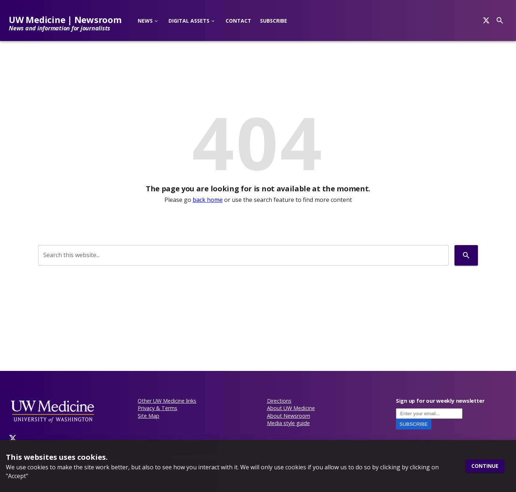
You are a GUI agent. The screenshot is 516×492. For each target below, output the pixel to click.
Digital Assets (188, 20)
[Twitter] (13, 438)
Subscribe (273, 20)
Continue (484, 466)
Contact (238, 20)
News (145, 20)
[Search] (486, 20)
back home (208, 200)
